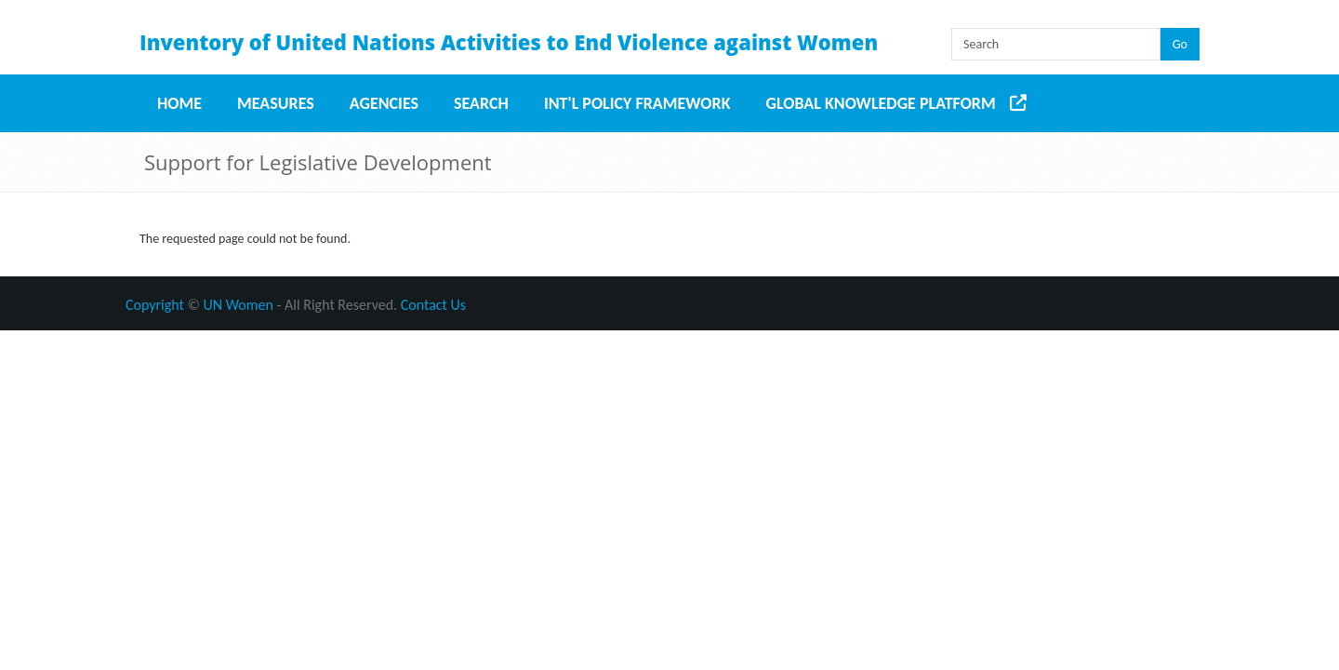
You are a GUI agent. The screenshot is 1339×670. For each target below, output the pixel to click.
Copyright (155, 305)
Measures (275, 103)
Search (481, 103)
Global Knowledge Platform (881, 103)
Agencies (384, 103)
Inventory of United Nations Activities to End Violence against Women (508, 42)
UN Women (238, 305)
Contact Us (433, 305)
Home (179, 103)
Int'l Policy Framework (637, 103)
